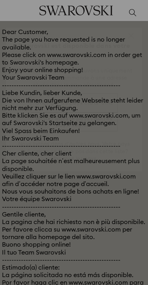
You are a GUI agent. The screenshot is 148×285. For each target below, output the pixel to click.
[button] (131, 35)
